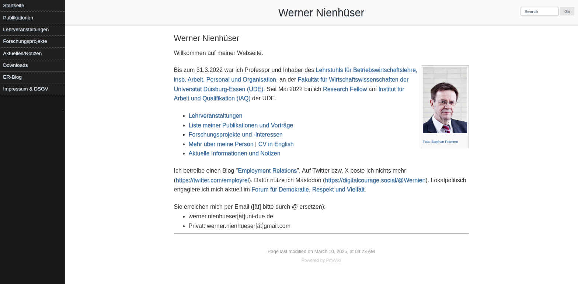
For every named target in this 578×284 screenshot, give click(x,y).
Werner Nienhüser (321, 12)
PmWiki (333, 260)
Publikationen (18, 17)
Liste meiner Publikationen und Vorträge (241, 125)
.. (64, 109)
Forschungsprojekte (25, 41)
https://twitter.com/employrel (212, 180)
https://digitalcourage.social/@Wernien (375, 180)
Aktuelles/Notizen (22, 53)
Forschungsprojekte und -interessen (236, 134)
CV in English (276, 144)
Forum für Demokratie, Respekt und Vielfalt (308, 189)
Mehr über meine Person (221, 144)
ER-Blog (12, 77)
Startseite (13, 5)
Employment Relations (267, 170)
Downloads (15, 65)
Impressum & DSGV (25, 88)
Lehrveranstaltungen (216, 115)
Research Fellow (345, 89)
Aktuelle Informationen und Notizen (235, 153)
